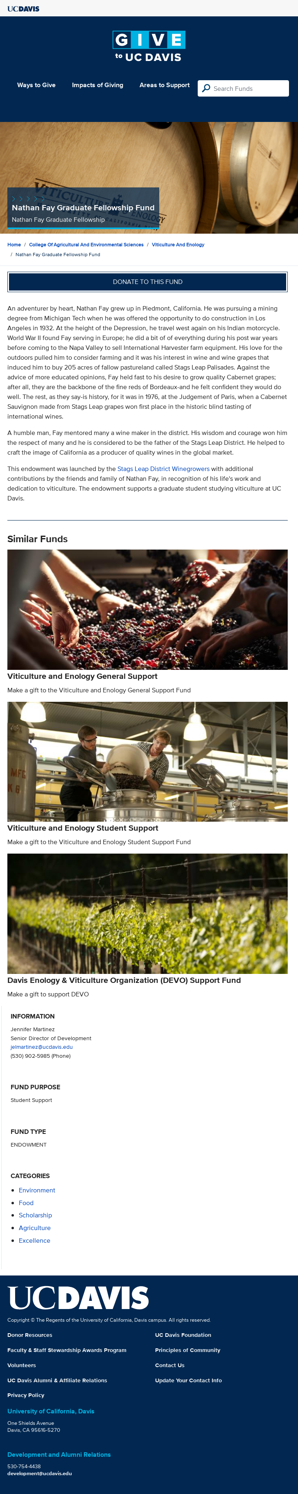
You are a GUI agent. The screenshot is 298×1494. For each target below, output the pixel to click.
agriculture (35, 1228)
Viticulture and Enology (178, 244)
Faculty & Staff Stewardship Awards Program (66, 1350)
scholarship (35, 1215)
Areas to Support (165, 85)
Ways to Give (36, 85)
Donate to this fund (148, 281)
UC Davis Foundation (183, 1335)
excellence (34, 1240)
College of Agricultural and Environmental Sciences (86, 244)
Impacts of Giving (97, 85)
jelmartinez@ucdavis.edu (42, 1046)
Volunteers (21, 1365)
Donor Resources (29, 1335)
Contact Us (170, 1365)
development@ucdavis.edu (39, 1473)
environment (37, 1190)
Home (14, 244)
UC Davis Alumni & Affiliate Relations (57, 1380)
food (26, 1203)
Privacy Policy (25, 1395)
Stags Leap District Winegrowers (163, 468)
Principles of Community (187, 1350)
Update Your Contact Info (188, 1380)
